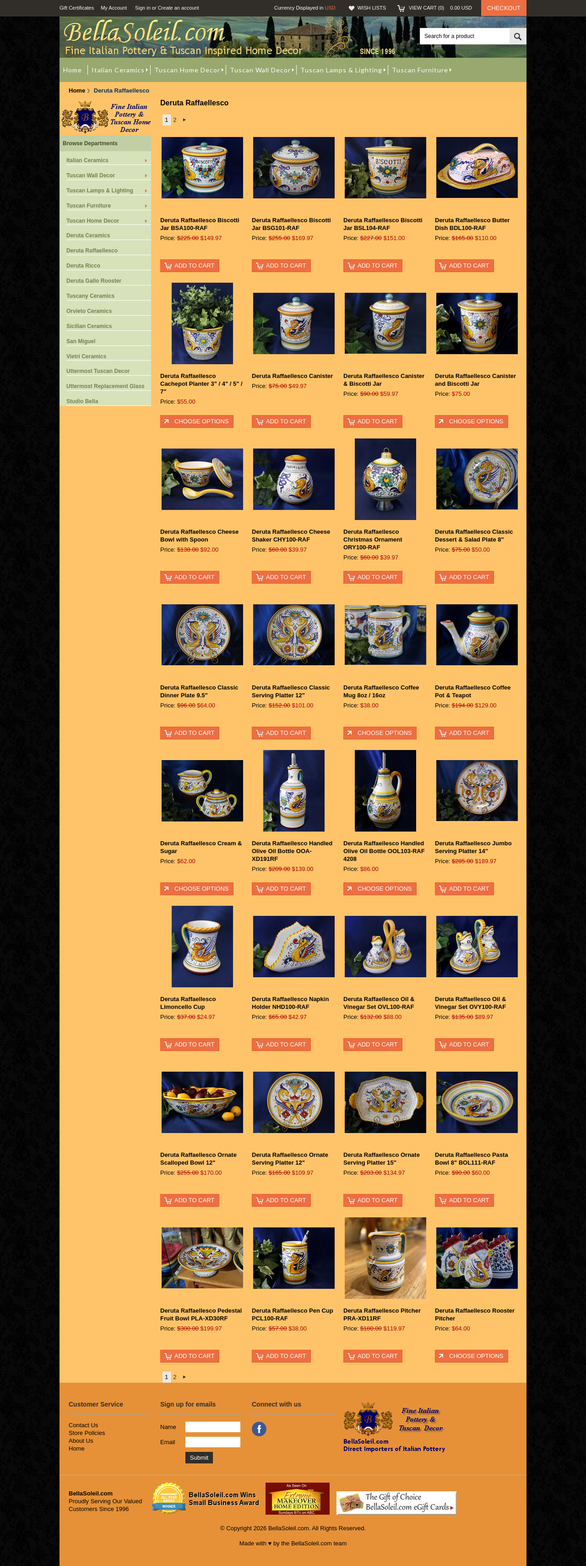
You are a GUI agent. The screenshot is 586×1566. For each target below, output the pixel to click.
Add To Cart (194, 265)
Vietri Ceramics (86, 356)
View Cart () (440, 8)
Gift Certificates (77, 8)
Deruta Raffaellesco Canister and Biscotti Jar (475, 379)
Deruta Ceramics (88, 235)
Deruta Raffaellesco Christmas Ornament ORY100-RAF (372, 539)
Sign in (143, 8)
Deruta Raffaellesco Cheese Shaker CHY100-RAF (291, 535)
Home (77, 90)
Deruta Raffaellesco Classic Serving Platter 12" (291, 691)
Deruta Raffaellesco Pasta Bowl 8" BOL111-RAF (471, 1158)
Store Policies (87, 1432)
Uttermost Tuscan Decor (98, 371)
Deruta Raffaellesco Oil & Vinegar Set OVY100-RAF (470, 1003)
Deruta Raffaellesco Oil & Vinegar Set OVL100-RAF (378, 1003)
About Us (81, 1440)
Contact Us (83, 1425)
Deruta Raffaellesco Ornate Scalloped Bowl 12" (198, 1158)
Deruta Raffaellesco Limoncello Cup (188, 1003)
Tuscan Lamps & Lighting (99, 190)
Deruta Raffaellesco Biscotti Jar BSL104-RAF (383, 224)
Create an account (178, 8)
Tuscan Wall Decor (90, 175)
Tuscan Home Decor (92, 221)
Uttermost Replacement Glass (105, 386)
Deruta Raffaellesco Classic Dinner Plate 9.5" (199, 691)
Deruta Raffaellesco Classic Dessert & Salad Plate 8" (474, 535)
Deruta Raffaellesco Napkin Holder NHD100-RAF (290, 1003)
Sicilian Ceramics (89, 326)
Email (167, 1442)
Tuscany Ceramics (90, 296)
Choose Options (201, 421)
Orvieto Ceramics (89, 311)
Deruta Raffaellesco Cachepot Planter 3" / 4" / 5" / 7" (201, 383)
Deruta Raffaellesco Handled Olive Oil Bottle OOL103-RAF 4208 (384, 851)
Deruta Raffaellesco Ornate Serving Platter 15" (381, 1158)
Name (168, 1427)
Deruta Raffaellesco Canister (292, 375)
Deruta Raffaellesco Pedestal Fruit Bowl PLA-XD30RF (201, 1314)
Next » (184, 120)
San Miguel (80, 341)
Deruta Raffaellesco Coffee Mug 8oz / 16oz (381, 691)
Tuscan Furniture (88, 206)
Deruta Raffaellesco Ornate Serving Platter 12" (290, 1158)
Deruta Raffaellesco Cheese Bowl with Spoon (199, 535)
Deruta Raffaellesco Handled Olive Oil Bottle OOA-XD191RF (292, 851)
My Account (114, 8)
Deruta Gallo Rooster (93, 281)
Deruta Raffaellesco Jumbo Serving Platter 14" (473, 847)
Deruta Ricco (83, 266)
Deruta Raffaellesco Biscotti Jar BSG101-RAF (291, 224)
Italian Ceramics (87, 160)
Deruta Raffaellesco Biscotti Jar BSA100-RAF (199, 224)
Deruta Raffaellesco (92, 250)
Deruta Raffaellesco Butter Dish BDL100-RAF (472, 224)
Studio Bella (82, 401)
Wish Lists (372, 8)
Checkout (504, 8)
